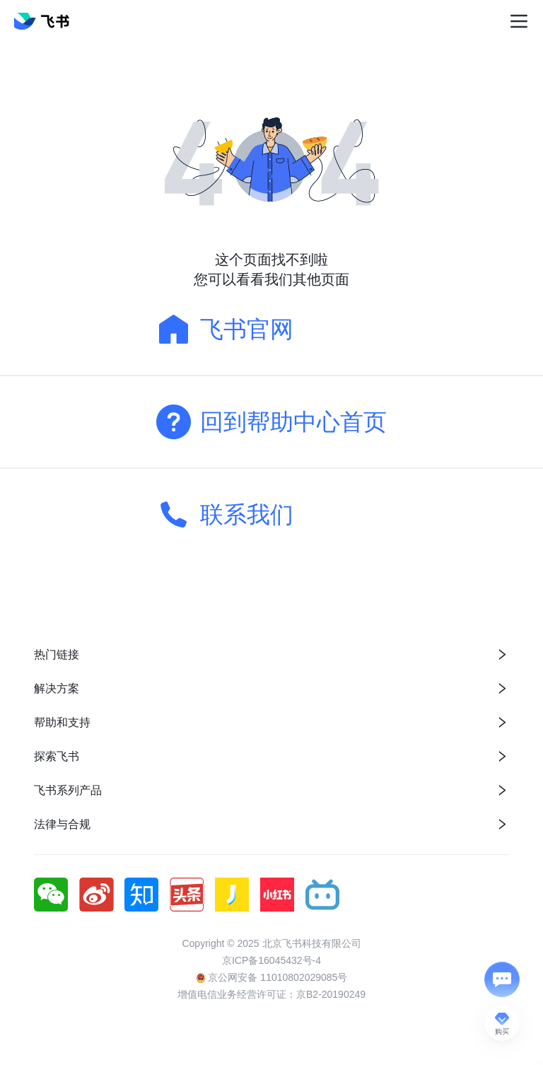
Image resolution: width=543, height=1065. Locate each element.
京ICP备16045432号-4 (271, 960)
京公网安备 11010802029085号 (272, 977)
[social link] (56, 895)
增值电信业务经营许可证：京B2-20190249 (271, 994)
